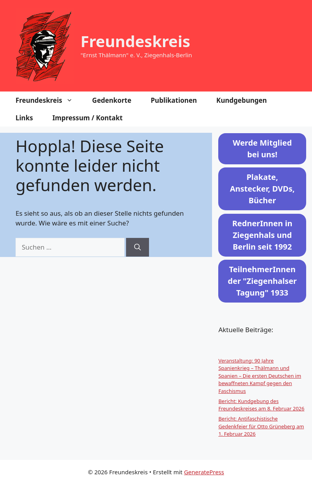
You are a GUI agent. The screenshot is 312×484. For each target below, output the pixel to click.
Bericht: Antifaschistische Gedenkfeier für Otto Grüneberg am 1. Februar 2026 (261, 426)
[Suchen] (137, 247)
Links (24, 117)
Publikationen (174, 100)
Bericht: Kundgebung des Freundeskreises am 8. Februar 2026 (261, 405)
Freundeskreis (135, 41)
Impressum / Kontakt (88, 117)
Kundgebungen (241, 100)
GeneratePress (204, 472)
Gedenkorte (111, 100)
